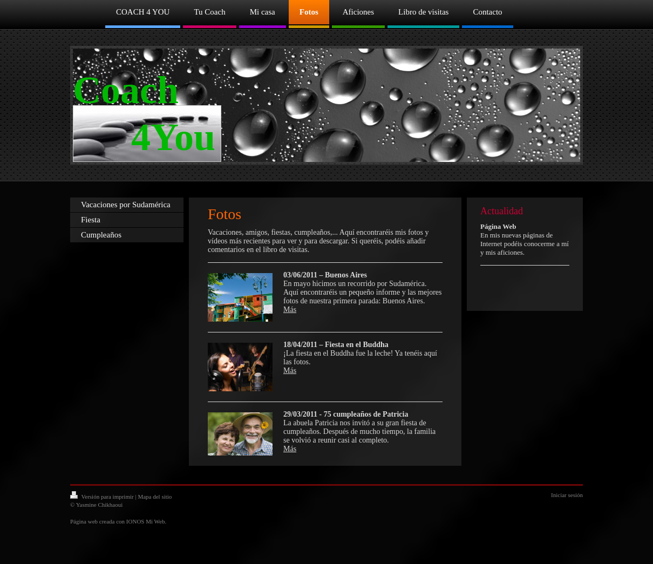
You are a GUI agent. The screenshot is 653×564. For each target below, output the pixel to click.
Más (289, 309)
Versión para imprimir (102, 496)
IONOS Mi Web (145, 521)
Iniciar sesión (567, 495)
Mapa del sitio (155, 496)
